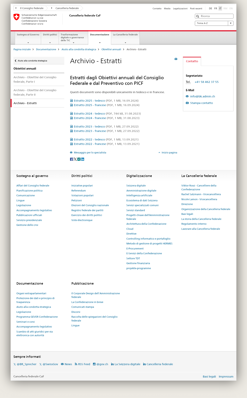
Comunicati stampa (82, 306)
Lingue (20, 200)
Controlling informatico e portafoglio (148, 238)
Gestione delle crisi (27, 224)
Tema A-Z (214, 23)
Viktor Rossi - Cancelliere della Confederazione (198, 187)
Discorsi (75, 311)
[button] (198, 16)
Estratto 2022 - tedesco (106, 139)
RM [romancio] (225, 8)
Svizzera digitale (136, 185)
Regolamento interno (193, 223)
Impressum (226, 376)
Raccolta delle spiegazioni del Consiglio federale (94, 318)
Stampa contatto (201, 103)
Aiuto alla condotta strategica (79, 49)
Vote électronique (81, 220)
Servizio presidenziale (29, 220)
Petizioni (76, 200)
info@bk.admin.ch (202, 96)
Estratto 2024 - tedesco (107, 113)
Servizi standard (135, 210)
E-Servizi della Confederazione (144, 253)
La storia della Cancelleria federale (201, 218)
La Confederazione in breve (87, 302)
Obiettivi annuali (111, 49)
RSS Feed (84, 364)
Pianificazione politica (29, 190)
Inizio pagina (169, 152)
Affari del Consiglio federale (32, 185)
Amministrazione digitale (141, 190)
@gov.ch (102, 364)
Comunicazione (25, 195)
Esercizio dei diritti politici (86, 215)
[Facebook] (72, 158)
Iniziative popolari (82, 185)
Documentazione (100, 36)
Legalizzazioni (180, 8)
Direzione (187, 204)
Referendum (78, 190)
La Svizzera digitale (127, 364)
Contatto (157, 8)
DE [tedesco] (210, 8)
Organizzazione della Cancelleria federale (205, 209)
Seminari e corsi (25, 321)
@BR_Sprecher (26, 364)
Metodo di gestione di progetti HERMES (149, 243)
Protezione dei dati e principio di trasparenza (35, 300)
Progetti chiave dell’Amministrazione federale (147, 216)
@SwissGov (50, 364)
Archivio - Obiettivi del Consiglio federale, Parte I (35, 79)
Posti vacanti (196, 8)
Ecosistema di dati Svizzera (141, 200)
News (68, 364)
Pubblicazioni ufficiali (29, 215)
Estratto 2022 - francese (107, 144)
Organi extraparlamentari (31, 293)
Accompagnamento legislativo (34, 210)
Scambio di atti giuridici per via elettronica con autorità (34, 333)
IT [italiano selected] (220, 8)
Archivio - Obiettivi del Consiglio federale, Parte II (35, 92)
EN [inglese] (231, 8)
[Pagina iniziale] (69, 19)
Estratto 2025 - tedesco (106, 100)
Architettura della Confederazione (146, 223)
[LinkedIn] (82, 158)
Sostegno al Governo (28, 34)
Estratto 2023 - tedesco (106, 126)
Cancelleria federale (65, 8)
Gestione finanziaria (138, 263)
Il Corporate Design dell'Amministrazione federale (95, 295)
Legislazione (23, 205)
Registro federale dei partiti (87, 210)
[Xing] (79, 158)
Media (167, 8)
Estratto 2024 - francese (107, 118)
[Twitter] (75, 158)
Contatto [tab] (192, 61)
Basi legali (187, 213)
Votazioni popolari (82, 195)
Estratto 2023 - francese (107, 131)
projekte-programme (138, 268)
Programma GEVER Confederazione (37, 316)
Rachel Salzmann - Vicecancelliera (201, 194)
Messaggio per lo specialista (89, 152)
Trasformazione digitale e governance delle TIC (72, 37)
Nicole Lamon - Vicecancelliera (199, 199)
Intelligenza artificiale (139, 195)
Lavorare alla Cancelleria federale (200, 228)
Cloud (129, 228)
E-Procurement (135, 248)
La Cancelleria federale (125, 34)
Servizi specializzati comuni (142, 205)
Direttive (131, 233)
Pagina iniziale (22, 49)
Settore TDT (133, 258)
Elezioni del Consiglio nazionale (90, 205)
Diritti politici (50, 34)
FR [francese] (215, 8)
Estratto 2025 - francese (107, 105)
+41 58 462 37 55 (207, 82)
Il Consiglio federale (29, 8)
